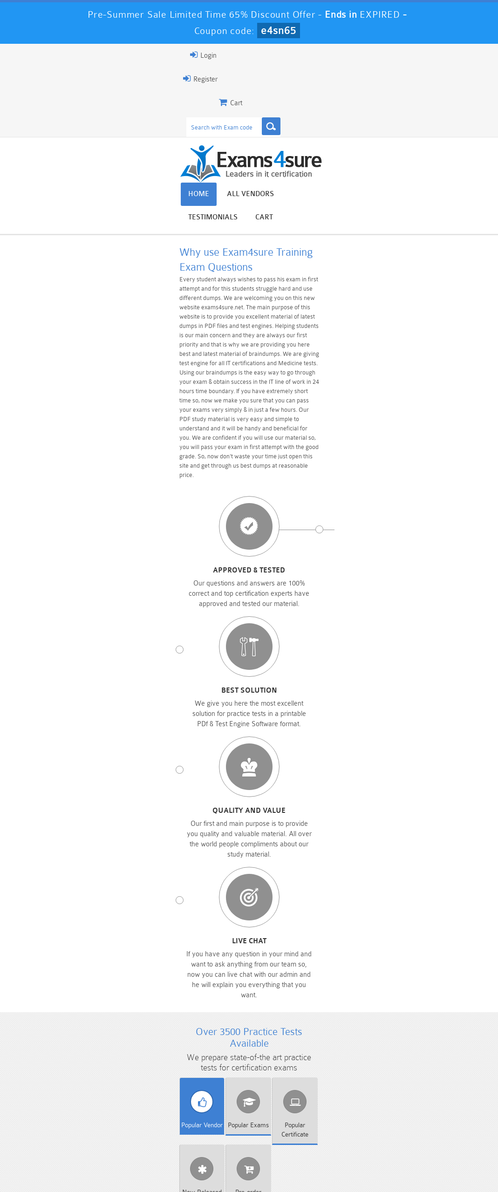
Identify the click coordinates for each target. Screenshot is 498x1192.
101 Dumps (138, 1103)
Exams (157, 665)
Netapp (338, 723)
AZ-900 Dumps (211, 1127)
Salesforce (72, 740)
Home (291, 196)
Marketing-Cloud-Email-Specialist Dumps (434, 1111)
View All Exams (78, 781)
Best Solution (192, 431)
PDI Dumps (138, 1127)
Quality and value (306, 431)
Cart (461, 196)
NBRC (248, 723)
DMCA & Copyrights (297, 1166)
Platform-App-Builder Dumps (63, 1130)
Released (340, 665)
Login (44, 55)
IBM (426, 706)
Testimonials (409, 196)
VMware (338, 740)
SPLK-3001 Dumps (360, 1127)
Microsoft (160, 723)
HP (338, 706)
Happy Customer (260, 1014)
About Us (75, 1166)
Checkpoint (249, 689)
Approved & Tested (77, 431)
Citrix (338, 689)
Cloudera (426, 689)
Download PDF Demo (230, 781)
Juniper (72, 723)
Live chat (421, 431)
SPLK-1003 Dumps (286, 1127)
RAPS (426, 723)
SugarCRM (249, 740)
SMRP (160, 740)
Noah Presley (260, 997)
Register (41, 78)
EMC (160, 706)
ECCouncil (71, 706)
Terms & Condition (177, 1166)
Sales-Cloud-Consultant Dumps (212, 1107)
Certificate (248, 665)
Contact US (236, 1166)
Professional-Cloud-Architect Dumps (286, 1107)
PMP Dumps (63, 1103)
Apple (71, 689)
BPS (160, 689)
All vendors (343, 196)
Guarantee (120, 1166)
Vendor (65, 665)
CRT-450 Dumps (360, 1103)
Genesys (249, 706)
